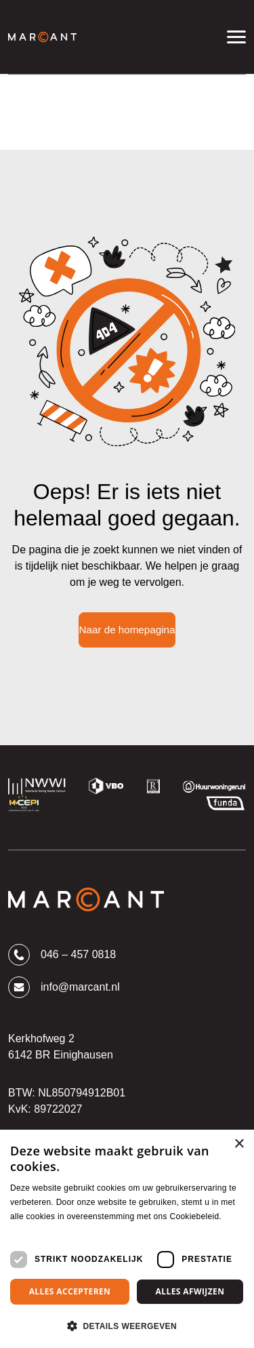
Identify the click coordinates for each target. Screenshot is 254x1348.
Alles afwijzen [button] (190, 1291)
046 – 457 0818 (62, 955)
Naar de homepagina (127, 629)
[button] (127, 1325)
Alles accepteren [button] (70, 1291)
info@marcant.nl (64, 987)
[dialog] (127, 1239)
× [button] (239, 1144)
